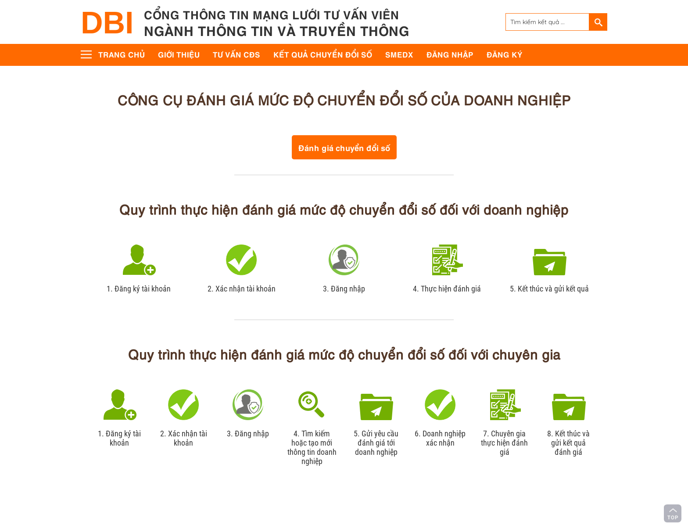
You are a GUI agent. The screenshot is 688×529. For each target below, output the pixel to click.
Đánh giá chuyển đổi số (344, 147)
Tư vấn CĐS (236, 54)
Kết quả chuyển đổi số (322, 54)
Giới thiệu (179, 54)
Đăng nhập (449, 54)
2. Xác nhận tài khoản (242, 288)
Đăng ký (505, 54)
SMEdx (399, 54)
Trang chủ (121, 54)
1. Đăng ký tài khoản (139, 288)
